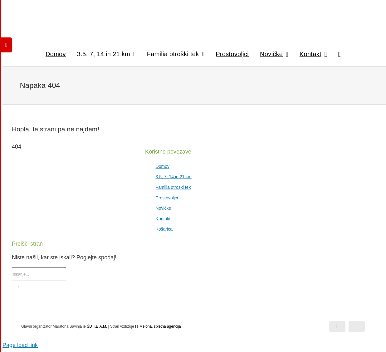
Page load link (20, 345)
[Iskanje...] (39, 274)
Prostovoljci (167, 197)
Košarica (164, 229)
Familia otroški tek (173, 187)
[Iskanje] (18, 287)
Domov (162, 166)
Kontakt (163, 218)
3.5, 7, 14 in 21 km (174, 176)
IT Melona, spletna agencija (158, 326)
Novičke (163, 208)
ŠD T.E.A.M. (97, 326)
